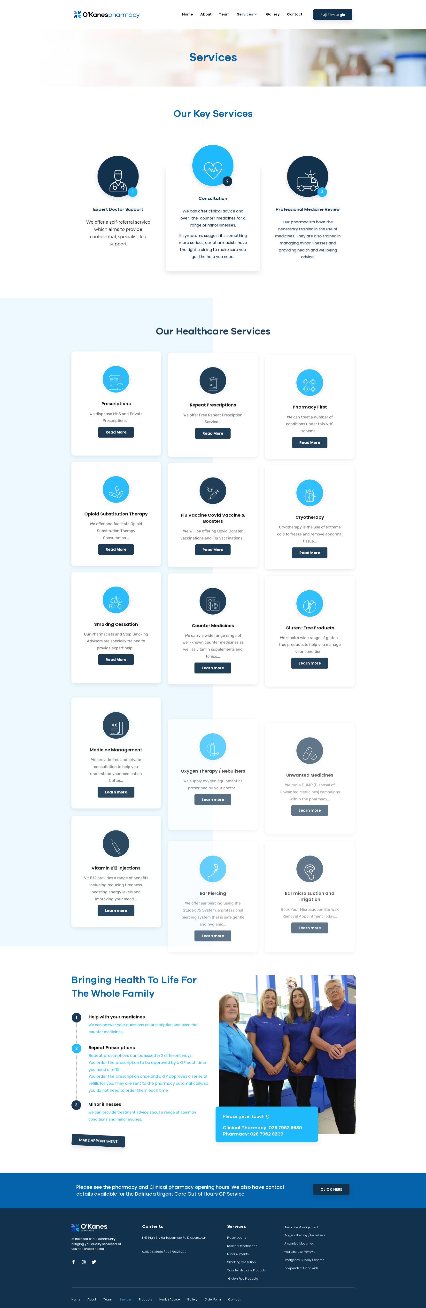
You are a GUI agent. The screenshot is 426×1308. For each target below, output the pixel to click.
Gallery (273, 12)
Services (247, 12)
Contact (294, 12)
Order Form (213, 1299)
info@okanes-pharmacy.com (162, 1245)
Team (224, 12)
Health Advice (169, 1299)
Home (187, 12)
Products (145, 1299)
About (206, 12)
